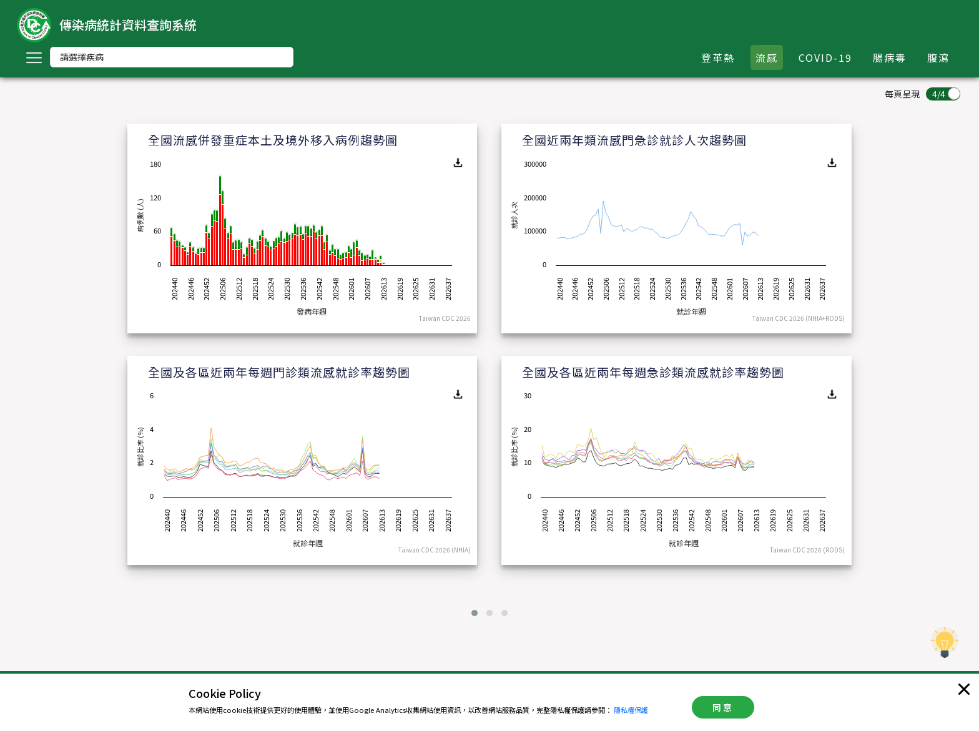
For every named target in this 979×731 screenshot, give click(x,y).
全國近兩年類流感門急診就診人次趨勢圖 (634, 139)
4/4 (938, 93)
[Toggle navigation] (34, 57)
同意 (723, 707)
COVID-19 (825, 57)
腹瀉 (938, 57)
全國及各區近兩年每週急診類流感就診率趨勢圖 (653, 371)
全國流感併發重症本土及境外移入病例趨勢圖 (273, 139)
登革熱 (718, 57)
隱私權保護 (631, 710)
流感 (766, 57)
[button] (474, 613)
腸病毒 (890, 57)
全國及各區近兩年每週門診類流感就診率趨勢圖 (279, 371)
